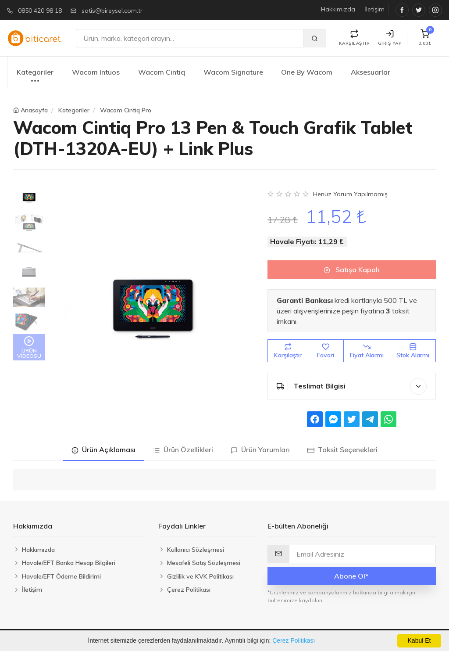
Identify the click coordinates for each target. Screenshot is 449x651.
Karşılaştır (288, 351)
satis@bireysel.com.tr (112, 10)
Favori (325, 351)
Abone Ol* (351, 576)
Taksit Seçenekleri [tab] (342, 449)
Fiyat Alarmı (367, 351)
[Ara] (189, 38)
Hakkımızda (338, 9)
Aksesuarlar (370, 72)
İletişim (374, 9)
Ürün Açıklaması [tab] (103, 449)
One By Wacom (306, 72)
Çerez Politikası (293, 640)
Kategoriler (35, 77)
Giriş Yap (390, 38)
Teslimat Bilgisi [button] (352, 386)
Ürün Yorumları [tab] (260, 449)
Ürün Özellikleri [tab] (183, 449)
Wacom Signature (233, 72)
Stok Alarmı (412, 351)
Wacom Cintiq (161, 72)
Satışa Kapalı (351, 269)
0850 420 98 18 (40, 10)
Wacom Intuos (96, 72)
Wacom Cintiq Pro (125, 110)
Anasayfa (34, 110)
